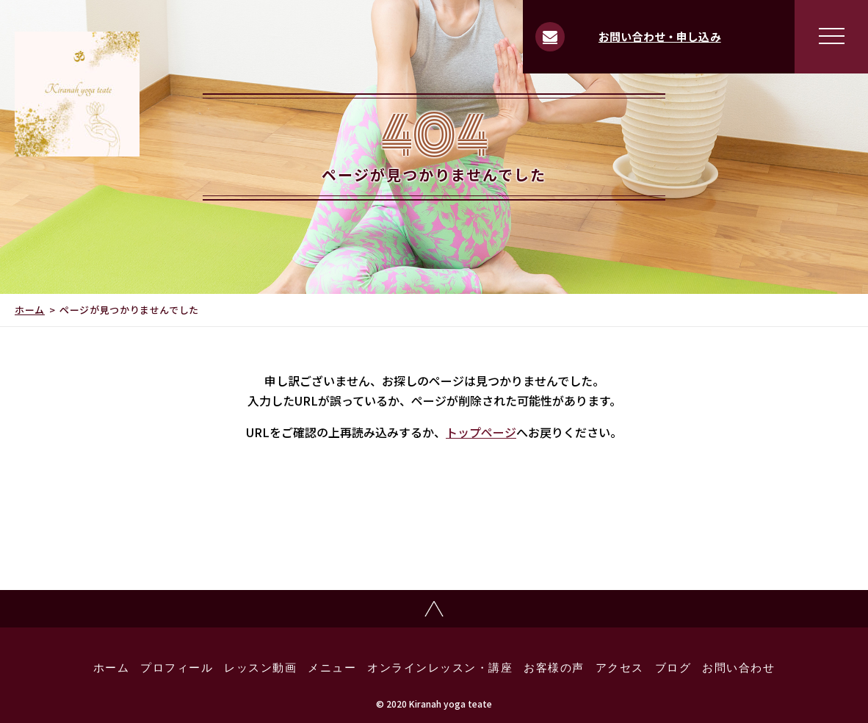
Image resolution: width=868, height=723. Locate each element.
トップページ (481, 432)
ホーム (30, 310)
